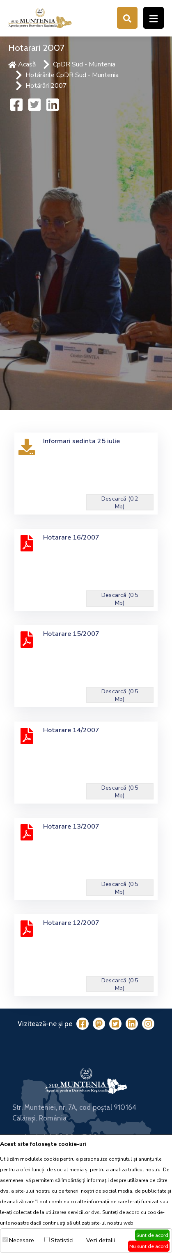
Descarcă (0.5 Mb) (119, 599)
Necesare (21, 1240)
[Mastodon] (99, 1023)
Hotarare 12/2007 (71, 922)
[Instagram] (148, 1023)
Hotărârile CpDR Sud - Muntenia (72, 75)
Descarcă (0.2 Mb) (119, 502)
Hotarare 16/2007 (71, 537)
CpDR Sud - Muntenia (84, 64)
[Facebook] (82, 1023)
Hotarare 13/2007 (71, 826)
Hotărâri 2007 (46, 85)
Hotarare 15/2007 (71, 633)
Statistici (62, 1240)
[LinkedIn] (131, 1023)
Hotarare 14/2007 (71, 730)
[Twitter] (115, 1023)
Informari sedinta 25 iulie (81, 441)
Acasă (22, 64)
